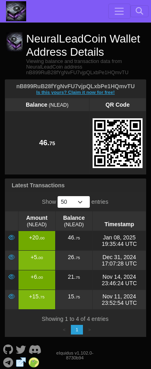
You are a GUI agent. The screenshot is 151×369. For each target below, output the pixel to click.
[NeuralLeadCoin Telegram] (8, 361)
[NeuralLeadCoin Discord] (35, 349)
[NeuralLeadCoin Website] (21, 361)
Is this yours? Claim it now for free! (75, 92)
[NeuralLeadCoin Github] (8, 349)
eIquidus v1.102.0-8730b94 (74, 355)
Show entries (75, 202)
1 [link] (77, 329)
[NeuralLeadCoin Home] (16, 11)
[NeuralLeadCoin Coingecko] (34, 361)
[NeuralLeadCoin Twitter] (21, 349)
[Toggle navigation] (119, 11)
